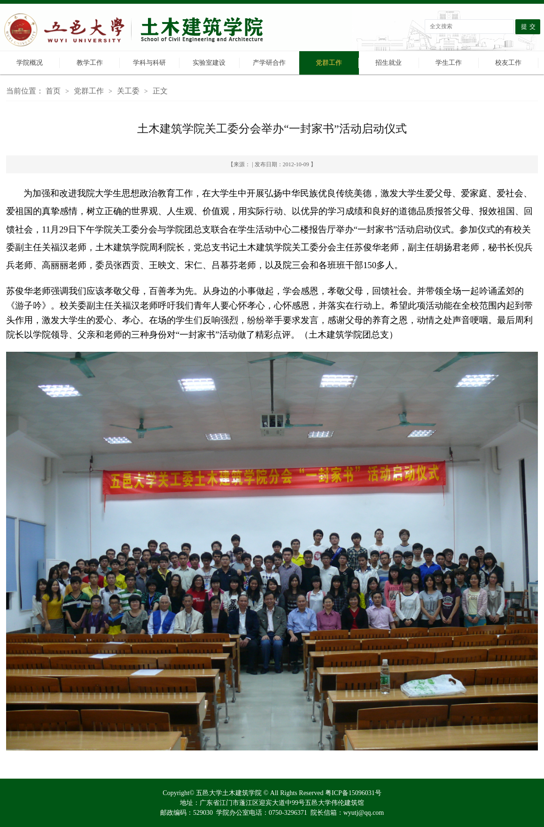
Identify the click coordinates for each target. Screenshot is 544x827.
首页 (53, 91)
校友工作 (508, 62)
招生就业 (388, 62)
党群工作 (329, 62)
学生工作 (448, 62)
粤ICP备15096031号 (353, 792)
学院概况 (29, 62)
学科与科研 (149, 62)
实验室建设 (209, 62)
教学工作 (90, 62)
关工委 (128, 91)
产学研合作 (269, 62)
